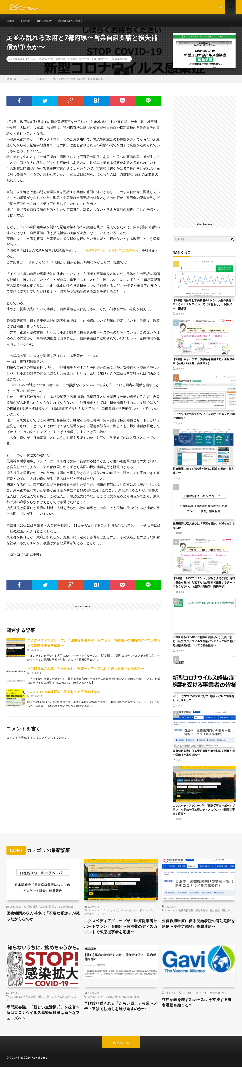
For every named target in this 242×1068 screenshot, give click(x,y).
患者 (129, 997)
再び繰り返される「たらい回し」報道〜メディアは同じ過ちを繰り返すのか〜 (85, 669)
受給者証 (215, 911)
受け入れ (120, 997)
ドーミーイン (147, 911)
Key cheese (40, 1058)
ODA (198, 993)
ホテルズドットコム (95, 914)
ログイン (44, 738)
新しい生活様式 (55, 997)
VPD (205, 993)
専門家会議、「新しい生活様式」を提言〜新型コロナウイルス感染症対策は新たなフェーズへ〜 (43, 1013)
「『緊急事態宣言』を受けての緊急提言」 (110, 251)
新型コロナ (104, 59)
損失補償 (84, 59)
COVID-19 (48, 59)
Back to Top (121, 1044)
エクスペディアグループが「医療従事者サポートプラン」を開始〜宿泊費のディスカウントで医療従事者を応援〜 (204, 810)
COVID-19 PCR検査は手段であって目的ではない (63, 692)
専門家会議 (29, 997)
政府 (93, 59)
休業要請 (60, 59)
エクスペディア (109, 911)
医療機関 (32, 907)
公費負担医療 (185, 911)
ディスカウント (129, 911)
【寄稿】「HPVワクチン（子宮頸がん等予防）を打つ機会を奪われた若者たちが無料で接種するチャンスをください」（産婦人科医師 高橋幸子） (204, 583)
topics (10, 21)
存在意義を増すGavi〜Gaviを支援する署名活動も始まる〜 (197, 1003)
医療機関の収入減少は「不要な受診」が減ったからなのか (43, 916)
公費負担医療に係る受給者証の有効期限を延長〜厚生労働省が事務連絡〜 (198, 924)
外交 (224, 993)
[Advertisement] (204, 159)
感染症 (41, 997)
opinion (26, 21)
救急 (136, 997)
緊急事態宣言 (119, 59)
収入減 (43, 907)
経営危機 (68, 907)
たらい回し (107, 997)
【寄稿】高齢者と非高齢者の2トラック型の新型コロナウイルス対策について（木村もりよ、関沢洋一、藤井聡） (203, 305)
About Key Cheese (70, 21)
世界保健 (215, 993)
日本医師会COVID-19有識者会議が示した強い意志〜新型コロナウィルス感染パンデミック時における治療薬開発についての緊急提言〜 (204, 642)
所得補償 (72, 59)
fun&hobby (44, 21)
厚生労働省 (201, 911)
